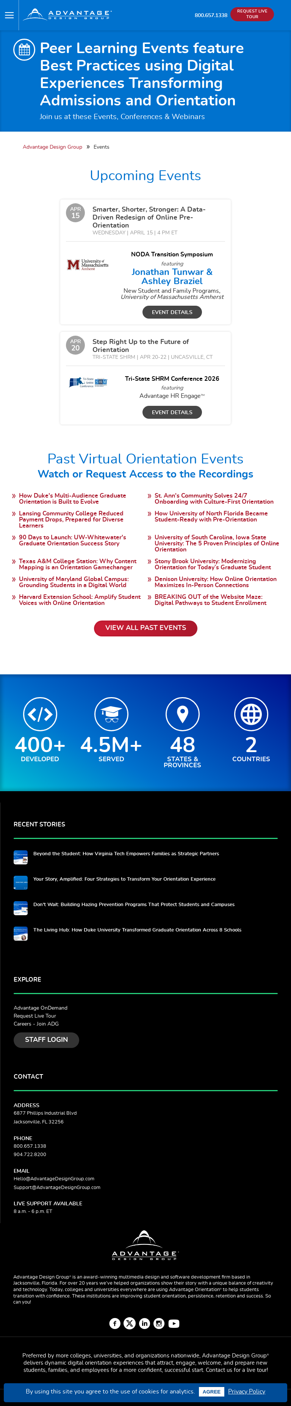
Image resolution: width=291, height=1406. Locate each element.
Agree (212, 1392)
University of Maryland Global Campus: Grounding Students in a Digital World (74, 582)
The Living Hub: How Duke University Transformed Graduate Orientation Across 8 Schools (137, 930)
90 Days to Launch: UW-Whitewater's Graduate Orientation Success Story (72, 540)
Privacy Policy (246, 1392)
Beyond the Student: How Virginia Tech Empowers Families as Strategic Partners (126, 853)
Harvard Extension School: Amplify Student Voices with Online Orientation (80, 600)
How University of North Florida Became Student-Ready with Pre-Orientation (211, 517)
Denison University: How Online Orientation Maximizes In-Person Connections (216, 582)
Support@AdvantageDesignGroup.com (57, 1187)
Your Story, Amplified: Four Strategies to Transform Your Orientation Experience (124, 879)
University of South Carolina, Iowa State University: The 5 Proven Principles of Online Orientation (217, 543)
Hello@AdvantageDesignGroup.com (54, 1179)
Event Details (172, 312)
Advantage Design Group (52, 147)
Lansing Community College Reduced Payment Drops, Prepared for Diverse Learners (71, 520)
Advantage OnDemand (40, 1008)
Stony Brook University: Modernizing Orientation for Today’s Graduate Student (213, 564)
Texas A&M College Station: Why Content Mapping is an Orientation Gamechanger (77, 564)
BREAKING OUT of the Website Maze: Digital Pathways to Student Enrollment (210, 600)
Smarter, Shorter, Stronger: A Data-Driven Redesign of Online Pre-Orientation (149, 217)
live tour (257, 1370)
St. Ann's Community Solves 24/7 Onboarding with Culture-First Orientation (214, 499)
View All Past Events (145, 628)
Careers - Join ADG (36, 1024)
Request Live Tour (35, 1016)
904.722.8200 (30, 1154)
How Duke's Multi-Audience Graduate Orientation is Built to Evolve (72, 499)
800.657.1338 (211, 15)
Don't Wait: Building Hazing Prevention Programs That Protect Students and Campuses (134, 904)
